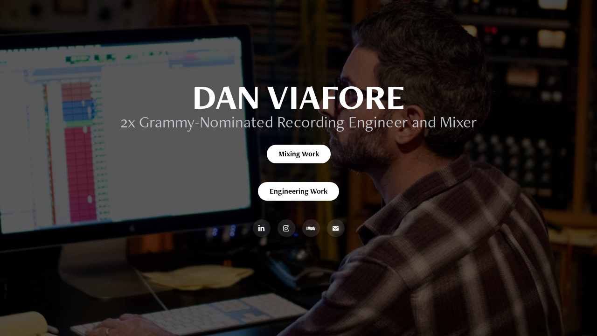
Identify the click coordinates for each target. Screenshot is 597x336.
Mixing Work (298, 154)
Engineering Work (298, 191)
